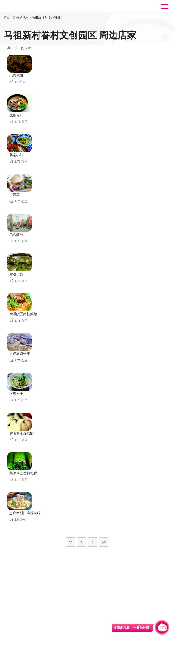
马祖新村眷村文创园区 (47, 17)
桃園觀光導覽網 (23, 7)
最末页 (103, 542)
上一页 (81, 542)
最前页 (70, 542)
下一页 (92, 542)
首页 (7, 17)
